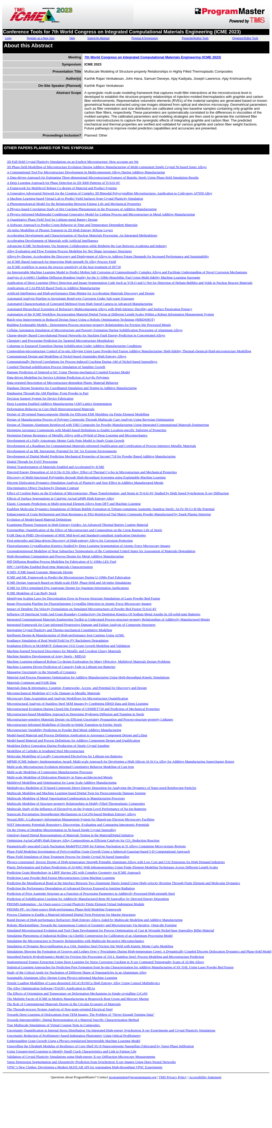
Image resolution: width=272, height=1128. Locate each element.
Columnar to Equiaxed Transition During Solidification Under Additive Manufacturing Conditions (74, 346)
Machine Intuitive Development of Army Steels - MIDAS (46, 656)
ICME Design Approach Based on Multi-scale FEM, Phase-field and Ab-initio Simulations (69, 583)
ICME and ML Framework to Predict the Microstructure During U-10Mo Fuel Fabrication (68, 577)
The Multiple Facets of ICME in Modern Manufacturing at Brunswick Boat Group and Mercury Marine (78, 999)
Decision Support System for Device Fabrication (40, 398)
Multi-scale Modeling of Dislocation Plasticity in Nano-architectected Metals (60, 777)
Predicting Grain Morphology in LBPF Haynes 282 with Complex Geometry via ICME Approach (73, 872)
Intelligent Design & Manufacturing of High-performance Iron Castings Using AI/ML (65, 635)
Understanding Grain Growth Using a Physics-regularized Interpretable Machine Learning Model (73, 1041)
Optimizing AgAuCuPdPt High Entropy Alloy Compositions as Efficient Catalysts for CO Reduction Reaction (83, 840)
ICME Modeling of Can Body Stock (32, 593)
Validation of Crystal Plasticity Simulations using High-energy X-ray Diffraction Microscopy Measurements (81, 1057)
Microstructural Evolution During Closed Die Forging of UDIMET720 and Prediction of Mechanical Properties (83, 709)
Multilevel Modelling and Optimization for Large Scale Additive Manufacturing (62, 782)
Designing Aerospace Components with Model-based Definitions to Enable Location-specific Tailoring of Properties (86, 430)
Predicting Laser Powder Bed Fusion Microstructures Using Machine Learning (61, 878)
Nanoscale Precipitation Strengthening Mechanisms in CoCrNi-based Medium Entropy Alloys (71, 814)
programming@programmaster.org (133, 1077)
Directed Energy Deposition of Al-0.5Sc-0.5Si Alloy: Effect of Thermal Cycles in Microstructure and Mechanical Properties (92, 472)
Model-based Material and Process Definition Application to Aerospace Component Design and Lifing (77, 735)
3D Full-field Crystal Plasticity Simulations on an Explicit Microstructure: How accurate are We (73, 162)
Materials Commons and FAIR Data (31, 682)
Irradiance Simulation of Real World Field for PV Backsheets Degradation (58, 640)
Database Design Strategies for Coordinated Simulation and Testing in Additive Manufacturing (72, 388)
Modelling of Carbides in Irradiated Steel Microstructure (45, 751)
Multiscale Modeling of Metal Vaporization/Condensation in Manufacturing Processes (66, 798)
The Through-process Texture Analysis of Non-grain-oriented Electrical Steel (60, 1009)
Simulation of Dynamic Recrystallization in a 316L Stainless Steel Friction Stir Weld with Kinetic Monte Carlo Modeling (90, 946)
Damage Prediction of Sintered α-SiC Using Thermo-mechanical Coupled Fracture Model (68, 372)
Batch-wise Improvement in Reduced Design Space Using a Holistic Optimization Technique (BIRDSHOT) (81, 319)
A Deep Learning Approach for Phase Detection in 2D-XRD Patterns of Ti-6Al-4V (63, 183)
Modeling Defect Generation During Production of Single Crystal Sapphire (58, 746)
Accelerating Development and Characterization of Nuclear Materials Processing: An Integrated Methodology (82, 235)
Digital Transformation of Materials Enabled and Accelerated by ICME (55, 467)
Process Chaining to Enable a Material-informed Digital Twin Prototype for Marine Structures (71, 914)
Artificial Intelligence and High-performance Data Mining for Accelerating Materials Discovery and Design (80, 293)
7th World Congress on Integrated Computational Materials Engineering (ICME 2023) (152, 57)
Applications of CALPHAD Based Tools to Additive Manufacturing (53, 288)
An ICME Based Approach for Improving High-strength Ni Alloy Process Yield (61, 262)
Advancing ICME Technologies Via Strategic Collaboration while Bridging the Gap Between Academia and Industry (87, 246)
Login (8, 38)
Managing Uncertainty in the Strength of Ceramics (41, 672)
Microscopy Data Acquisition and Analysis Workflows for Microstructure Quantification (67, 698)
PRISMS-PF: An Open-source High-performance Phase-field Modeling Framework (64, 909)
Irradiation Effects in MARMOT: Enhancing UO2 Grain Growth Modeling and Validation (68, 646)
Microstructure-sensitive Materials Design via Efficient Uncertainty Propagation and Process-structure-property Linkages (90, 719)
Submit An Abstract (98, 38)
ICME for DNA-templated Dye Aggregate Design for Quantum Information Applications (68, 588)
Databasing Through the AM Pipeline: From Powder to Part (47, 393)
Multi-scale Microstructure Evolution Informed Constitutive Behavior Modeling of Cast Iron (70, 767)
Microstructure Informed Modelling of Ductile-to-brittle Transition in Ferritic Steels (64, 725)
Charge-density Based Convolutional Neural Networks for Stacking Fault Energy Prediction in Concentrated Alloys (86, 335)
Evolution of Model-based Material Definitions (39, 519)
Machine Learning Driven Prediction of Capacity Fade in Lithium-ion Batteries (61, 667)
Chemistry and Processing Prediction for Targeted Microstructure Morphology (60, 341)
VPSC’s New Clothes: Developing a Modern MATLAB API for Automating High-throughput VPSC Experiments (84, 1067)
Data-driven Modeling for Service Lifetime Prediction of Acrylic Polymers (58, 377)
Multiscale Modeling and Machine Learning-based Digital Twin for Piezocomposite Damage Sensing (76, 793)
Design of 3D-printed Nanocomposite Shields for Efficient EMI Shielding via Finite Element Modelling (78, 414)
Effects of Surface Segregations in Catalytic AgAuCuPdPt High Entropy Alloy (60, 498)
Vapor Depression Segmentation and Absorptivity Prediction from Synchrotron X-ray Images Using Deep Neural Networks (91, 1062)
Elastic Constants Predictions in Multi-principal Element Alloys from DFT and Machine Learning (73, 504)
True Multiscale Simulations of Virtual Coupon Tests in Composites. (53, 1025)
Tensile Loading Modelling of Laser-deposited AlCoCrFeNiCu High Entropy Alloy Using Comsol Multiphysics (83, 983)
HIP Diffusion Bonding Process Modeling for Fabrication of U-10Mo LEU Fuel (61, 561)
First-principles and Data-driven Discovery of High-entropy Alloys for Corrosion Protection (70, 540)
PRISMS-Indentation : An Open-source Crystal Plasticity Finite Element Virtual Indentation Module (75, 904)
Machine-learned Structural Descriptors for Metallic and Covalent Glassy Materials (64, 651)
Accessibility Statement (205, 1077)
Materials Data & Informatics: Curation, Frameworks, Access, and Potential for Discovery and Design (77, 688)
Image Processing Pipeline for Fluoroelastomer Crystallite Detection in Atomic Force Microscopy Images (79, 604)
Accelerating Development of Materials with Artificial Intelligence (52, 241)
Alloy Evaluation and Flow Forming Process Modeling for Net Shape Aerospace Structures (69, 251)
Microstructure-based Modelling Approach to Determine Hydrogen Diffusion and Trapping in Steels (75, 714)
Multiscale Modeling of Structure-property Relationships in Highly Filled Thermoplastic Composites (76, 803)
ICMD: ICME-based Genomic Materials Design (40, 572)
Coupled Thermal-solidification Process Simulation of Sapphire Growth (56, 367)
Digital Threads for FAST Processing (32, 462)
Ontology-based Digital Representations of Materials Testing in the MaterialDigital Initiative (70, 835)
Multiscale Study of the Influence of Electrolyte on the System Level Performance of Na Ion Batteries (76, 809)
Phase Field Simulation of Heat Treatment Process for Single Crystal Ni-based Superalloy (68, 857)
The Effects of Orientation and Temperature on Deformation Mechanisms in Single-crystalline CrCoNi (77, 993)
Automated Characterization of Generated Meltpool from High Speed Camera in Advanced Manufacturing (80, 304)
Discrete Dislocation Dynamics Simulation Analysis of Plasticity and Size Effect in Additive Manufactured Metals (85, 483)
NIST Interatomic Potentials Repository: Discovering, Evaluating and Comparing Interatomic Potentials (78, 825)
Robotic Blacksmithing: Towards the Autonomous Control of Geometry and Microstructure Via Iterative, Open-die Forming (92, 925)
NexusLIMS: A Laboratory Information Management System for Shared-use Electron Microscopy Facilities (80, 819)
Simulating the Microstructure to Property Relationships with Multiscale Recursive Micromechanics (75, 941)
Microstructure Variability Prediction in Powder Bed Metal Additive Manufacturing (64, 730)
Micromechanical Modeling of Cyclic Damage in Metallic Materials (53, 693)
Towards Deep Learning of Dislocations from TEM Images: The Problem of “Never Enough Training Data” (80, 1014)
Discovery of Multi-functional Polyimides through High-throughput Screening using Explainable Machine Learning (86, 477)
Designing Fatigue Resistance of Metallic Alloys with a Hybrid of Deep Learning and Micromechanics (77, 435)
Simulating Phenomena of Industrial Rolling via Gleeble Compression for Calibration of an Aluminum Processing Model (90, 936)
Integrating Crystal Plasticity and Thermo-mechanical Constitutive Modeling (59, 630)
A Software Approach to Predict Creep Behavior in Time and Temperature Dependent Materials (72, 225)
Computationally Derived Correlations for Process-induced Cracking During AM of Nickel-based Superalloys (82, 362)
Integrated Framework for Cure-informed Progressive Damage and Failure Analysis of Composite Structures (81, 625)
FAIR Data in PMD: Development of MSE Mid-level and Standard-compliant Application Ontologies (76, 535)
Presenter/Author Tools (195, 38)
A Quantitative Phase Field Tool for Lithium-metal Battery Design (52, 219)
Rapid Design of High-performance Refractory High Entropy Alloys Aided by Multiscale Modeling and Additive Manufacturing (95, 920)
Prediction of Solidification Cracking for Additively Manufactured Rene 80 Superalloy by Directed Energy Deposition (88, 899)
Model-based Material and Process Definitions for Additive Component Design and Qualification (73, 740)
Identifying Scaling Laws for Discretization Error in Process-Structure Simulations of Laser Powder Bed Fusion (83, 598)
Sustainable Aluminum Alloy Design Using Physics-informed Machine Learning (62, 978)
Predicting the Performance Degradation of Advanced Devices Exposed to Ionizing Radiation (71, 888)
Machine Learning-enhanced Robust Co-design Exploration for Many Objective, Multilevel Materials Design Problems (88, 661)
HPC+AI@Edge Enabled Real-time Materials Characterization (50, 567)
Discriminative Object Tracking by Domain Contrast (43, 488)
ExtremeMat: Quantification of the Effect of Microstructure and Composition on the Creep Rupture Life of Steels (84, 530)
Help (72, 38)
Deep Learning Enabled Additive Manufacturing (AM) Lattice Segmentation (59, 404)
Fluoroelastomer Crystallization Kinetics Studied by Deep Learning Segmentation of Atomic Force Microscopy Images (88, 546)
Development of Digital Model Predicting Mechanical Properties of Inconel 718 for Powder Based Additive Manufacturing (91, 456)
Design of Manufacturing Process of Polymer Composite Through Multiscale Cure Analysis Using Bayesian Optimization (90, 419)
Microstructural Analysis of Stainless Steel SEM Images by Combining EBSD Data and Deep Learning (77, 704)
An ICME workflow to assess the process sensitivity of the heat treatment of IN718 (64, 267)
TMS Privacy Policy (173, 1077)
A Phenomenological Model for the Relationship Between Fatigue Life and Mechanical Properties (74, 204)
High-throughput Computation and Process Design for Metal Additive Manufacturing (65, 556)
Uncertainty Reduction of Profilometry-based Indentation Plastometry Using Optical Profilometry (74, 1036)
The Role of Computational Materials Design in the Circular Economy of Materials (64, 1004)
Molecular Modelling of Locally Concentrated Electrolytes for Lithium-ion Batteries (65, 756)
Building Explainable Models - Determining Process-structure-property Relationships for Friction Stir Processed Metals (89, 325)
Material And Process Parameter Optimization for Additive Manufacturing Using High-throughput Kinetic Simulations (88, 677)
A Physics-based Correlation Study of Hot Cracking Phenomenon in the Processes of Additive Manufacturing (82, 209)
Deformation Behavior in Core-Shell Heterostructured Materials (50, 409)
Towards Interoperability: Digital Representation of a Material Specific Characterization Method (73, 1020)
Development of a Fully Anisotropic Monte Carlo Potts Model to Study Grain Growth (65, 440)
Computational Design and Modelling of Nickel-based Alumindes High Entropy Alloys (66, 356)
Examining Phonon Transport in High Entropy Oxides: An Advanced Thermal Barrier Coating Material (77, 525)
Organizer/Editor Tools (245, 38)
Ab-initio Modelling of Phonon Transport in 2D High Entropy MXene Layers (60, 230)
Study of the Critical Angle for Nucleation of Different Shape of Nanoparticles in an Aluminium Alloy (77, 972)
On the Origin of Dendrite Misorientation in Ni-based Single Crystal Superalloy (61, 830)
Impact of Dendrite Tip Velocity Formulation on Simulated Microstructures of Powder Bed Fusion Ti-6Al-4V (82, 609)
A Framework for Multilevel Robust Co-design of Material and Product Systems (62, 188)
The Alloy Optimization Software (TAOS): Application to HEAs (51, 988)
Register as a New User (41, 38)
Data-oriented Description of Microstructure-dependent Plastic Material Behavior (62, 383)
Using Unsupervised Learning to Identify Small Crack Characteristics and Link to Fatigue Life (71, 1051)
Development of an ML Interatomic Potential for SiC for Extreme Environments (62, 451)
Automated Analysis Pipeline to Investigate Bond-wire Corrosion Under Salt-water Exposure (70, 298)
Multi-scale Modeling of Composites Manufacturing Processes (50, 772)
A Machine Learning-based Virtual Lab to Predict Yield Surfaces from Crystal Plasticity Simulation (75, 198)
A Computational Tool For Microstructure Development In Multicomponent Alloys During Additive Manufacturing (86, 172)
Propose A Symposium (145, 38)
